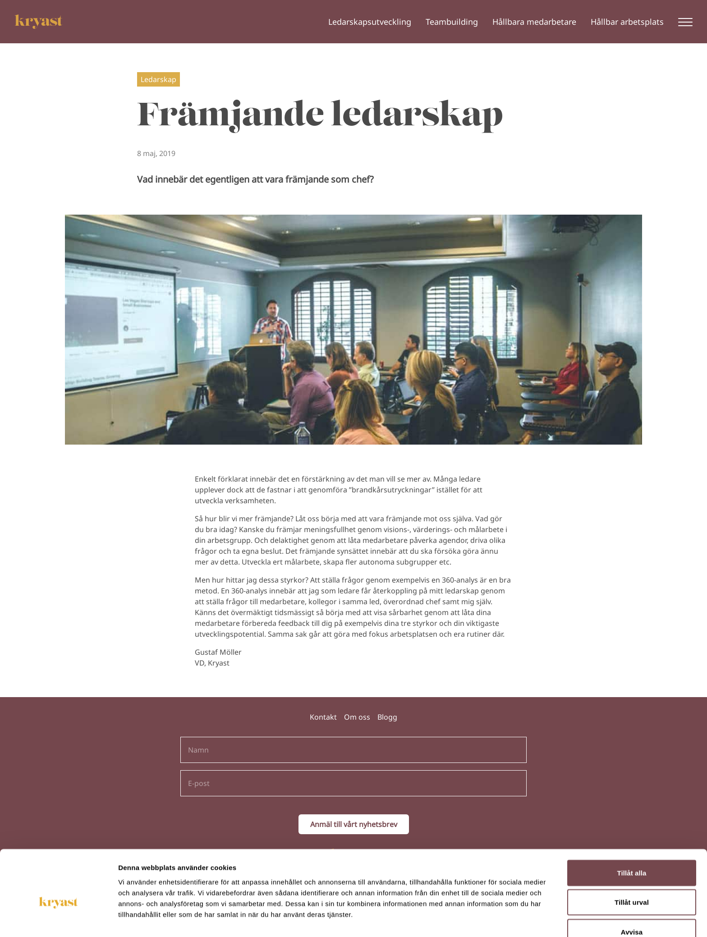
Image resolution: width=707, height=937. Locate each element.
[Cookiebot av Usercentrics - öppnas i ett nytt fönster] (58, 919)
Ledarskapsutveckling (369, 21)
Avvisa (632, 885)
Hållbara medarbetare (534, 21)
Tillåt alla (631, 826)
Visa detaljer (490, 919)
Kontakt (323, 717)
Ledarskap (158, 79)
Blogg (387, 717)
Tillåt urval (632, 855)
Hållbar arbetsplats (627, 21)
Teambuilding (452, 21)
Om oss (357, 717)
